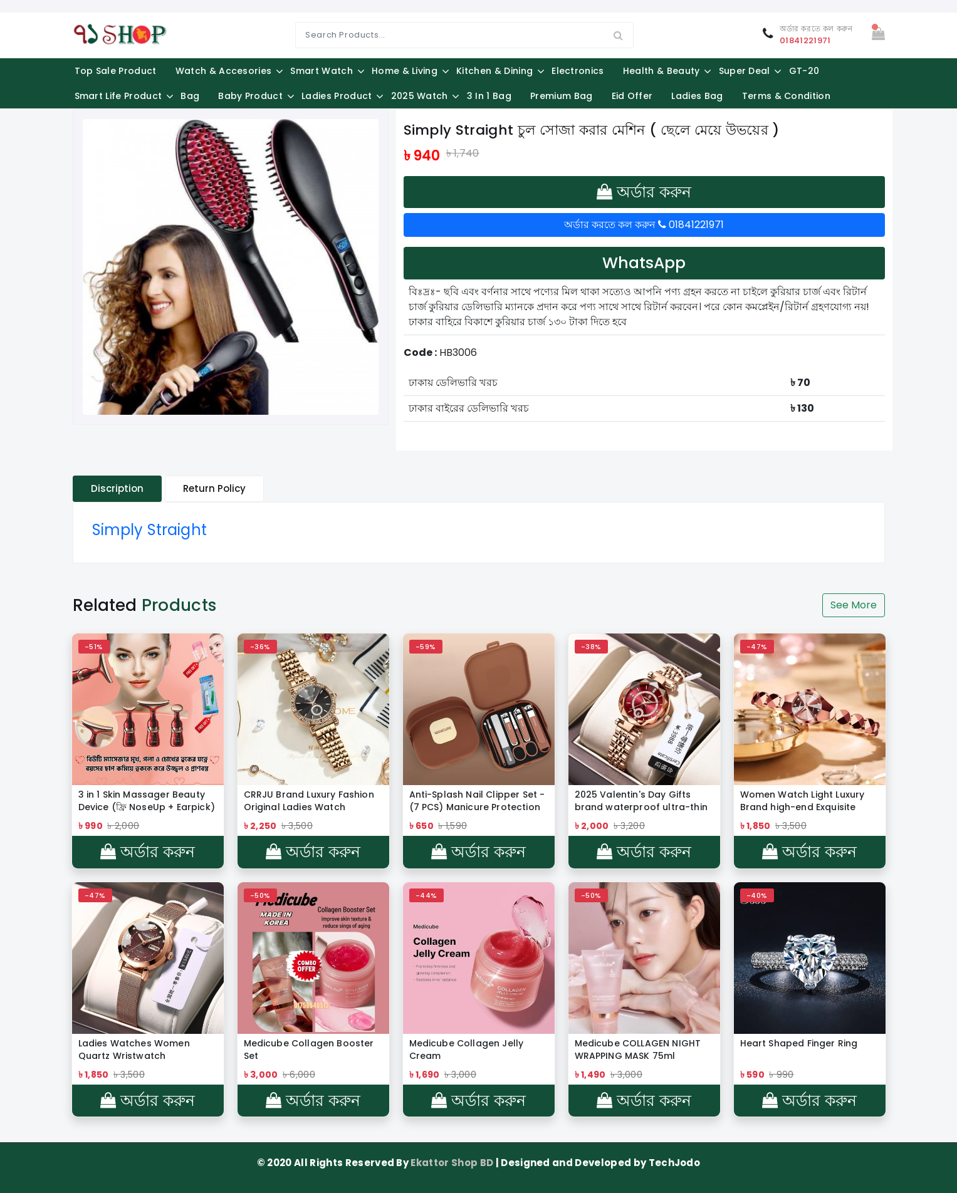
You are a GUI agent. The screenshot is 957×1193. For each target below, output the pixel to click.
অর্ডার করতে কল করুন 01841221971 (644, 224)
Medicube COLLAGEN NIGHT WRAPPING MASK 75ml (638, 1049)
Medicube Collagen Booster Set (309, 1049)
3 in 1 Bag (489, 96)
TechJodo (675, 1162)
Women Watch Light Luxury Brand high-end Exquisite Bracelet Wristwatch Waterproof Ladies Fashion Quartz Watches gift (803, 800)
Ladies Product (336, 96)
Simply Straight (149, 529)
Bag (189, 96)
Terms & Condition (786, 96)
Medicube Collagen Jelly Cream (466, 1049)
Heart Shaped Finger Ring (799, 1043)
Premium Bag (561, 96)
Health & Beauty (661, 71)
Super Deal (744, 71)
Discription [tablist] (117, 488)
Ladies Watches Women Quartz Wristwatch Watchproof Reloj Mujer (134, 1049)
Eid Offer (632, 96)
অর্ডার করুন (644, 192)
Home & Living (404, 71)
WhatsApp (644, 263)
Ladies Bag (697, 96)
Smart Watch (321, 71)
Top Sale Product (116, 71)
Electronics (578, 71)
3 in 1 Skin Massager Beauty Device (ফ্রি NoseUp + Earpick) (146, 800)
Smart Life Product (118, 96)
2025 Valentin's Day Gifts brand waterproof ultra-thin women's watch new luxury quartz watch (641, 800)
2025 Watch (419, 96)
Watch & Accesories (223, 71)
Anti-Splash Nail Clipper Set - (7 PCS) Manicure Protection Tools (477, 800)
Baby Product (250, 96)
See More (853, 605)
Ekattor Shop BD (453, 1162)
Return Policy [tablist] (214, 488)
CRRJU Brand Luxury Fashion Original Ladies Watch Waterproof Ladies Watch (309, 800)
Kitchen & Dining (494, 71)
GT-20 (804, 71)
